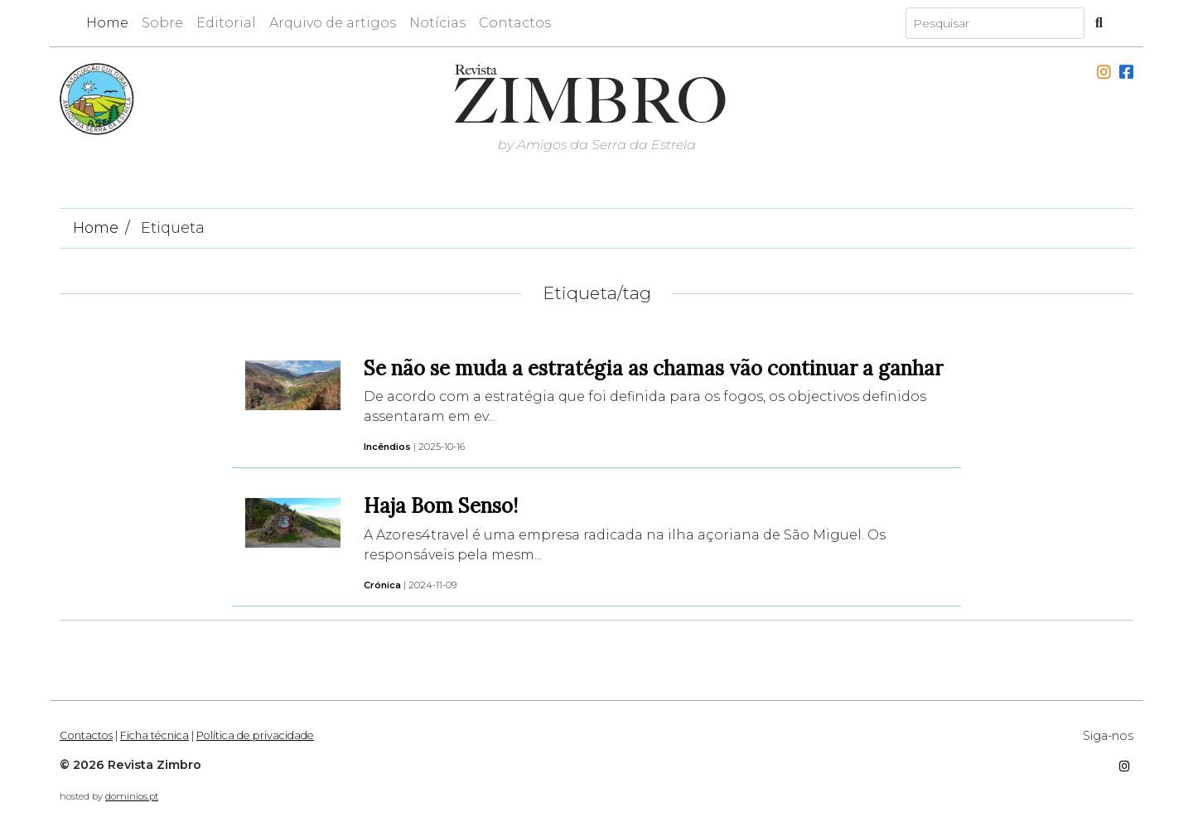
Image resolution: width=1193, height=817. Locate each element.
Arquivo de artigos (332, 23)
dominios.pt (131, 796)
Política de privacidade (255, 735)
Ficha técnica (154, 735)
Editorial (226, 23)
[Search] (995, 23)
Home (107, 23)
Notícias (437, 23)
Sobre (162, 23)
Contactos (515, 23)
